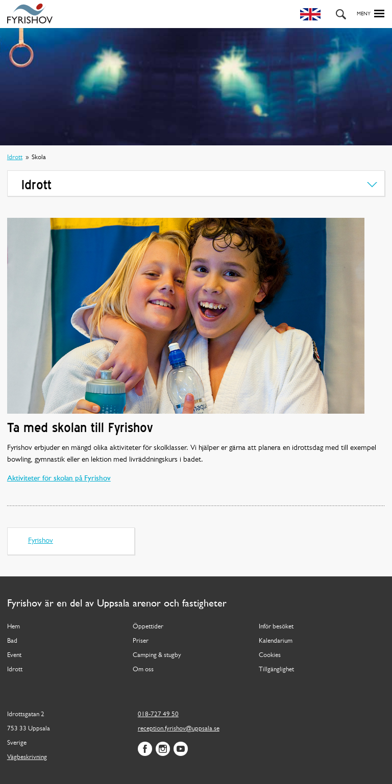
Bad (12, 641)
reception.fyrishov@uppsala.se (178, 728)
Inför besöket (276, 626)
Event (14, 655)
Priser (141, 641)
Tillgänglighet (276, 669)
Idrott (14, 157)
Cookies (270, 655)
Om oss (143, 669)
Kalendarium (275, 641)
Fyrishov (40, 541)
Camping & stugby (157, 655)
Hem (13, 626)
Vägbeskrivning (27, 757)
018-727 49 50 (158, 714)
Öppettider (148, 626)
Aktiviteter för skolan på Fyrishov (59, 479)
